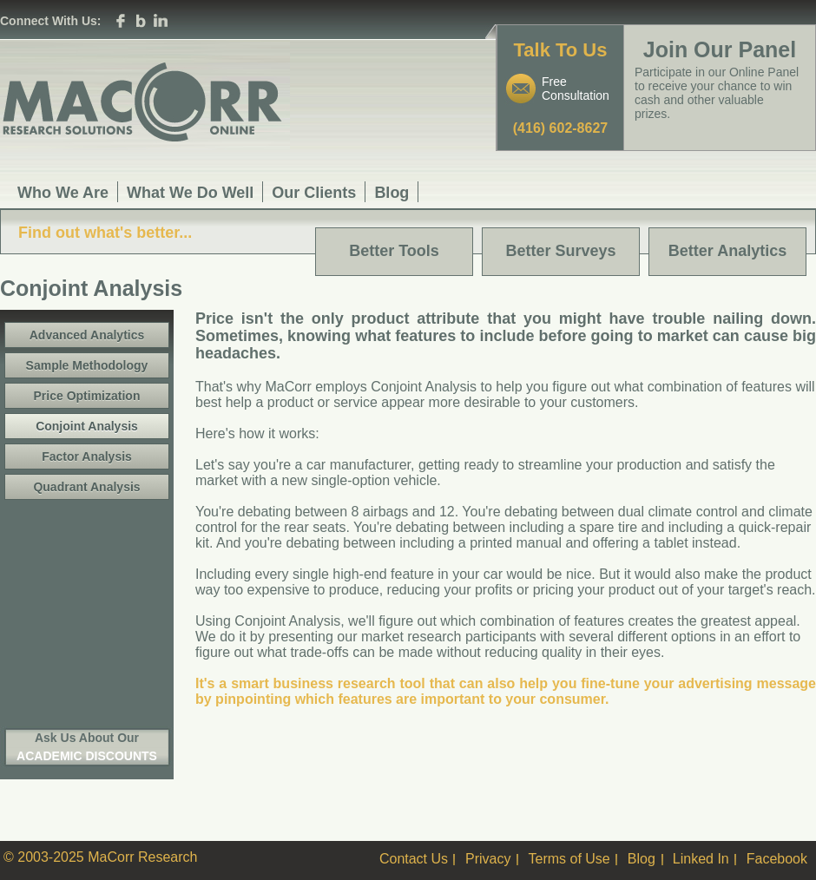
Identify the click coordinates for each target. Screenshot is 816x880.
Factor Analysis (87, 456)
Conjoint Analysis (87, 426)
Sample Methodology (87, 365)
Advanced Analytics (87, 335)
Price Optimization (87, 396)
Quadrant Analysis (86, 487)
